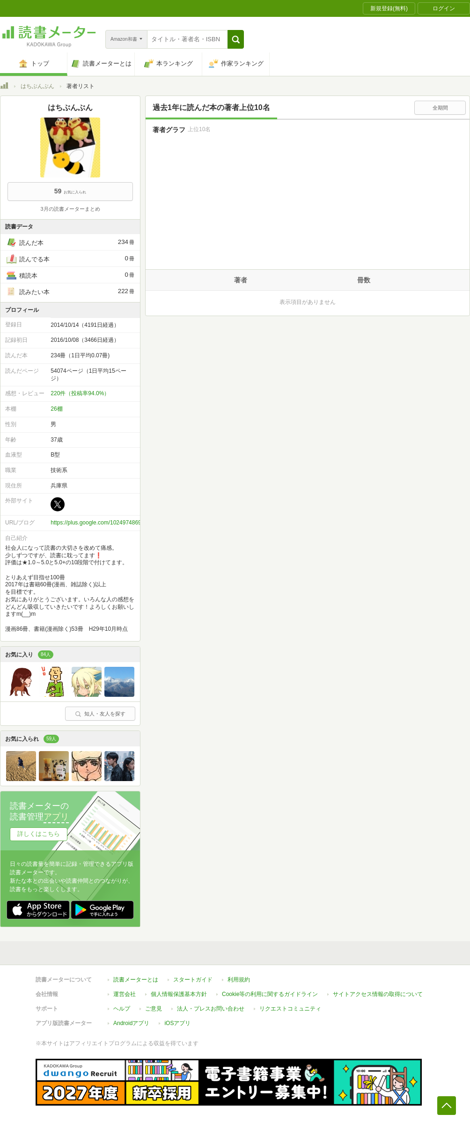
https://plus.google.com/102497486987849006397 (113, 522)
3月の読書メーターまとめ (70, 209)
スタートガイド (193, 979)
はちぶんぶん (37, 86)
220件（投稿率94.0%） (80, 393)
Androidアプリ (131, 1023)
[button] (236, 39)
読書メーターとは (135, 979)
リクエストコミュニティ (290, 1008)
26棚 (56, 409)
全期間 (440, 108)
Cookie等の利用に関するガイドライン (270, 994)
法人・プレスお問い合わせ (210, 1008)
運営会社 (124, 994)
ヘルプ (121, 1008)
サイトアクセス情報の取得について (378, 994)
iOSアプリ (177, 1023)
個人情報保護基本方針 (179, 994)
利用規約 (239, 979)
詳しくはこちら (38, 833)
